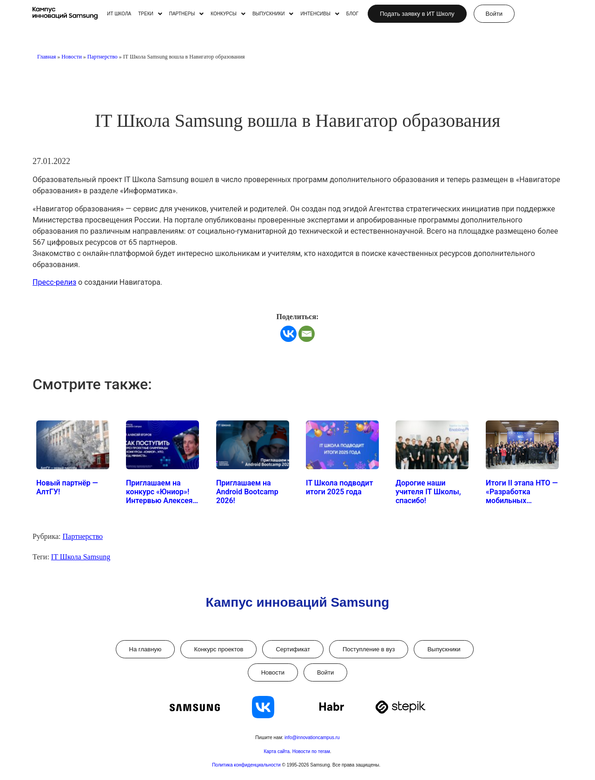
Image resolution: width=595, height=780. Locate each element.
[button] (150, 14)
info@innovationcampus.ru (312, 737)
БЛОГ (352, 14)
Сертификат (293, 649)
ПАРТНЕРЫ (186, 14)
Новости (71, 56)
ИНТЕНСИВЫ (319, 14)
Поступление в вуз (369, 649)
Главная (46, 56)
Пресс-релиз (54, 282)
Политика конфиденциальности (247, 764)
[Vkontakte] (288, 334)
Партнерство (102, 56)
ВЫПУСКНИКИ (273, 14)
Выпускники (443, 649)
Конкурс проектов (218, 649)
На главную (145, 649)
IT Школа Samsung (80, 557)
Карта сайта (277, 751)
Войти (325, 672)
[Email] (306, 334)
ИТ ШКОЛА (119, 14)
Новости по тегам (311, 751)
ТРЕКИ (150, 14)
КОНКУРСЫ (228, 14)
